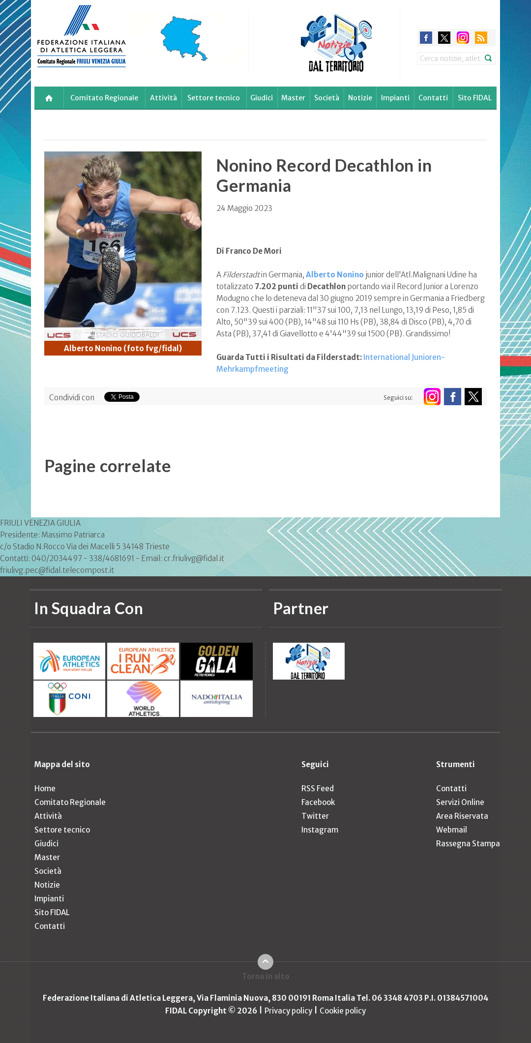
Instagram (319, 829)
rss (481, 37)
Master (293, 97)
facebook (426, 37)
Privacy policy (288, 1010)
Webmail (451, 829)
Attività (163, 97)
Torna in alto (266, 976)
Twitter (315, 816)
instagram (463, 37)
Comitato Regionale (104, 97)
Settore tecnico (213, 97)
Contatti (433, 97)
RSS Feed (317, 788)
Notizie (360, 97)
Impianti (395, 97)
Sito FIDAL (475, 97)
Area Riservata (462, 816)
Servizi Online (460, 802)
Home (45, 788)
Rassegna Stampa (468, 843)
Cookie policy (343, 1010)
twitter (444, 37)
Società (326, 97)
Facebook (318, 802)
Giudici (261, 97)
